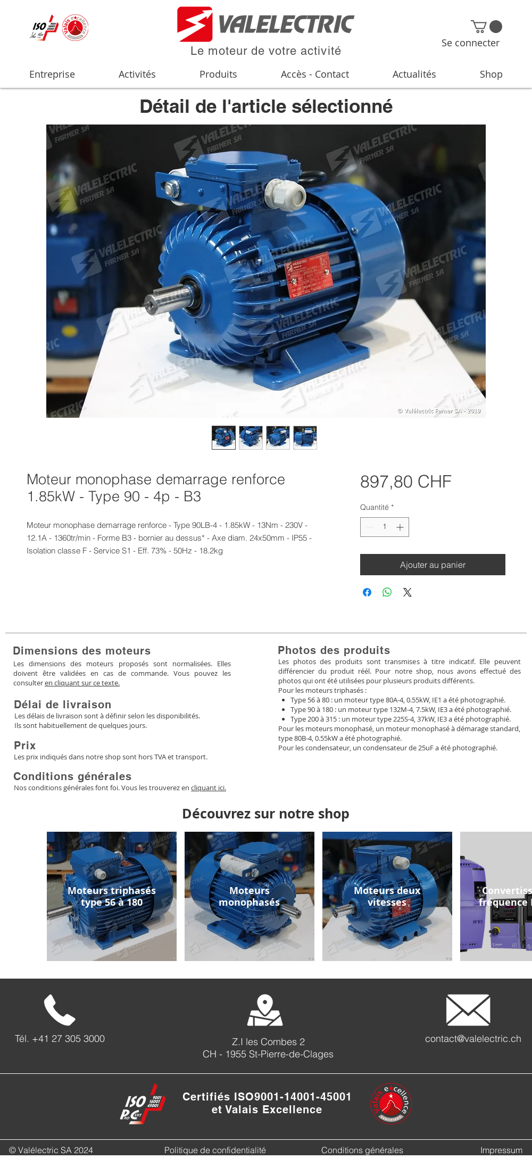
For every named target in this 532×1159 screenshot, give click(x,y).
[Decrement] (368, 527)
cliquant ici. (208, 787)
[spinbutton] (384, 527)
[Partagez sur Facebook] (367, 592)
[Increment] (401, 527)
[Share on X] (407, 592)
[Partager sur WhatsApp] (387, 592)
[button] (486, 26)
